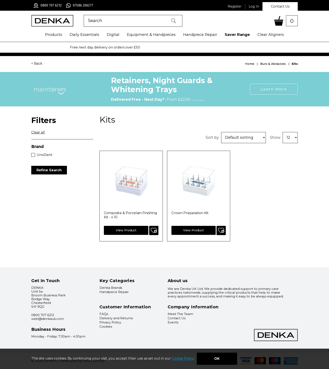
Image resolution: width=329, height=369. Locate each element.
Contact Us (280, 6)
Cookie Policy (183, 359)
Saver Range (237, 34)
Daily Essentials (84, 34)
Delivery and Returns (116, 318)
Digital (113, 34)
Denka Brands (110, 288)
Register (235, 6)
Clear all (38, 132)
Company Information (193, 306)
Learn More (274, 89)
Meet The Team (180, 314)
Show (275, 137)
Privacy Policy (110, 322)
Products (53, 34)
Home (249, 64)
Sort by (212, 137)
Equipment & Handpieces (151, 34)
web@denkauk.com (47, 319)
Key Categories (117, 280)
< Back (36, 63)
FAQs (103, 314)
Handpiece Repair (200, 34)
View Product (126, 230)
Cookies (105, 326)
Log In (254, 6)
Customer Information (125, 306)
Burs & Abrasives (273, 64)
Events (173, 322)
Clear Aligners (270, 34)
